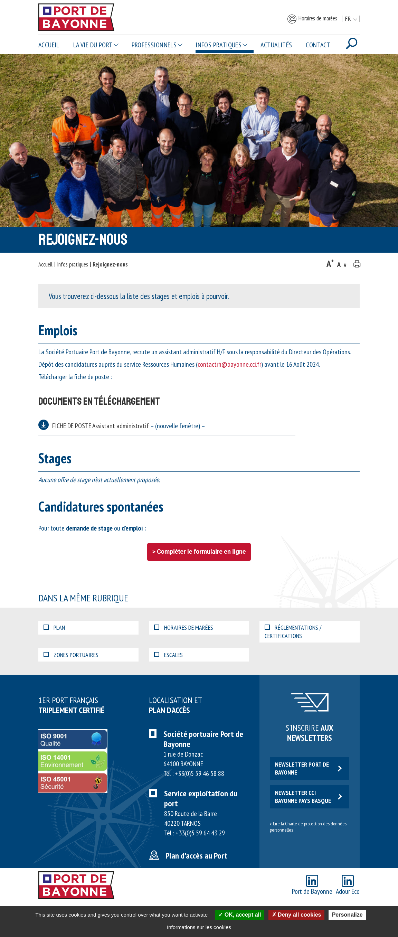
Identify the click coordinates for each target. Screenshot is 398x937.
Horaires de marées (312, 19)
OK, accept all (239, 915)
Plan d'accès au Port (196, 855)
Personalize (347, 915)
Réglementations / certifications (293, 631)
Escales (168, 655)
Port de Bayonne (312, 885)
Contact (318, 44)
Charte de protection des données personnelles (308, 827)
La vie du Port (93, 44)
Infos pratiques (218, 44)
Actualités (276, 44)
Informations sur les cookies (199, 927)
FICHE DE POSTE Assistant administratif (128, 425)
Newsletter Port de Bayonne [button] (308, 768)
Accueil (48, 44)
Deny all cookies (296, 915)
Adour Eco (348, 885)
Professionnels (154, 44)
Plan (54, 627)
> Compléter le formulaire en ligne (199, 551)
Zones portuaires (71, 655)
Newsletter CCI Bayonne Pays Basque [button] (308, 797)
